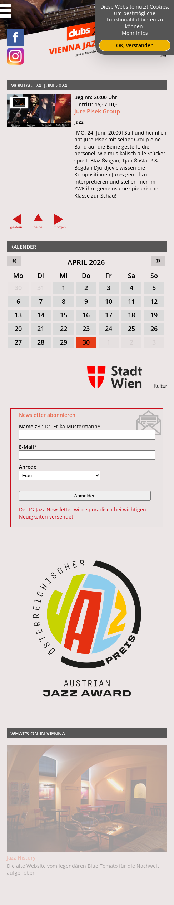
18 (131, 315)
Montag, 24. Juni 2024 (38, 85)
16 (86, 315)
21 (40, 328)
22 (63, 328)
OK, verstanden (135, 45)
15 (63, 315)
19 (154, 315)
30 (18, 287)
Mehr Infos (135, 32)
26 (154, 328)
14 (40, 315)
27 (18, 342)
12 (154, 301)
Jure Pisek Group (97, 111)
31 (40, 287)
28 (40, 342)
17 (108, 315)
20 (18, 328)
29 (63, 342)
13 (18, 315)
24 (108, 328)
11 (131, 301)
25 (131, 328)
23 (86, 328)
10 (108, 301)
